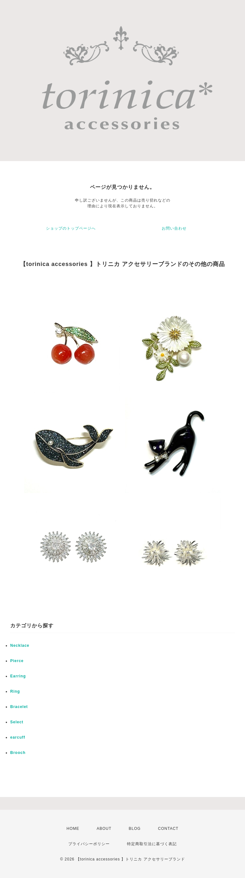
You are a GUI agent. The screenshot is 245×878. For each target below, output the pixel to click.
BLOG (135, 828)
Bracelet (19, 707)
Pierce (17, 661)
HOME (73, 828)
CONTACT (168, 828)
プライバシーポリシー (89, 844)
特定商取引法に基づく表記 (152, 844)
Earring (18, 676)
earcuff (17, 737)
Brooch (18, 752)
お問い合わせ (174, 228)
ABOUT (104, 828)
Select (16, 722)
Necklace (19, 645)
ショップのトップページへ (71, 228)
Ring (15, 691)
